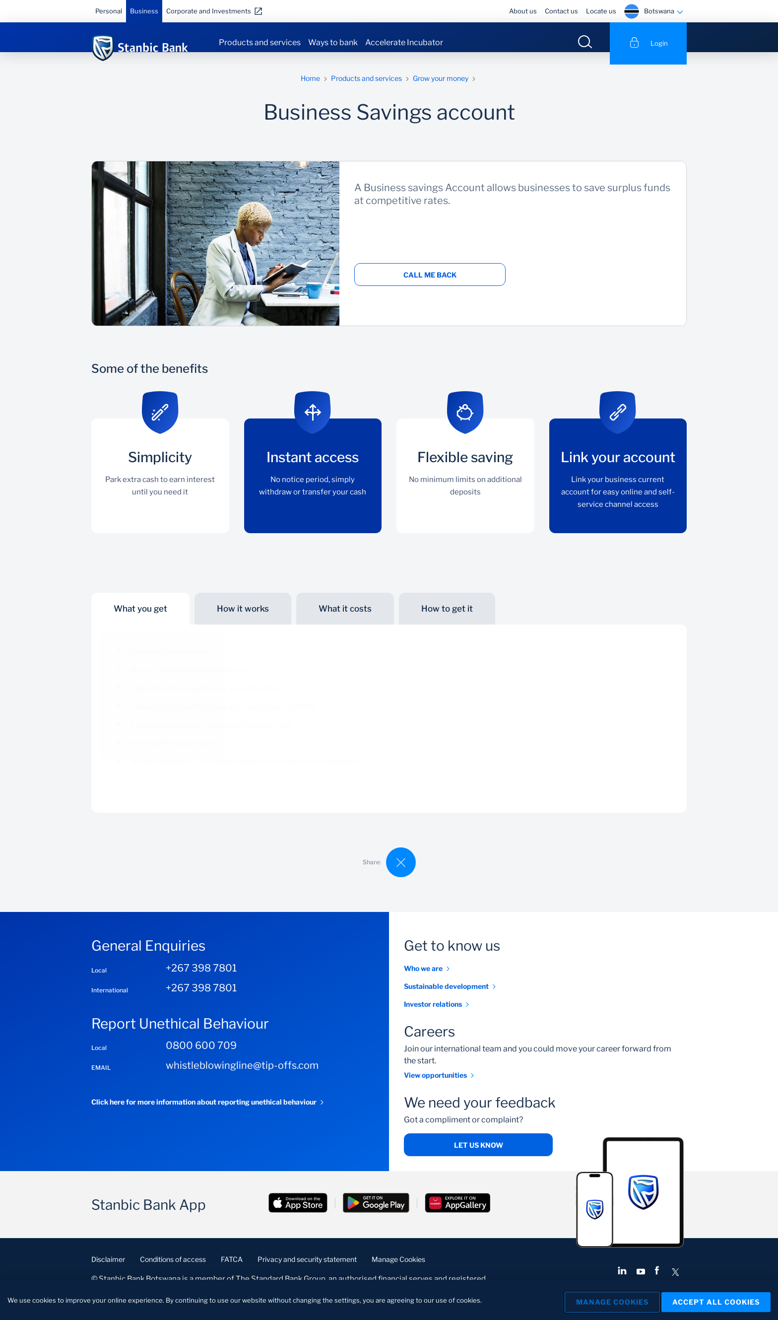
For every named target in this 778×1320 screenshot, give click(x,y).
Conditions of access (173, 1271)
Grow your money (440, 90)
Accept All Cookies (716, 1301)
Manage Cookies (398, 1271)
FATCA (232, 1271)
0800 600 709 (201, 1058)
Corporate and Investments (208, 11)
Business (144, 11)
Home (310, 90)
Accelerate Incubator (404, 42)
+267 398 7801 (201, 980)
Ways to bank (333, 42)
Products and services (260, 42)
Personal (108, 11)
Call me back (429, 287)
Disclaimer (108, 1271)
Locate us (601, 11)
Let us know (478, 1157)
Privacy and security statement (307, 1271)
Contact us (561, 11)
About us (523, 11)
